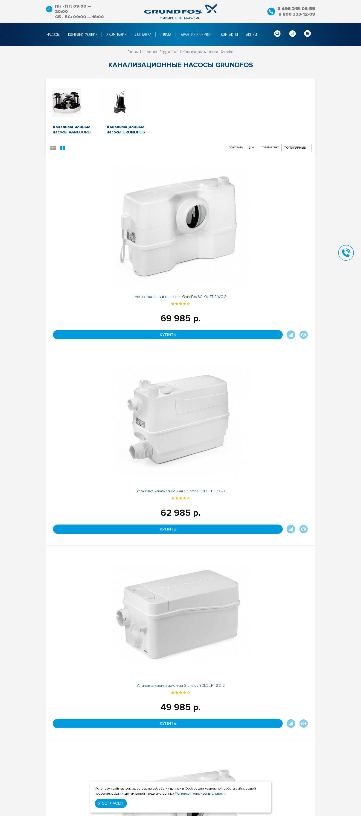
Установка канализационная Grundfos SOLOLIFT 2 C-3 (147, 227)
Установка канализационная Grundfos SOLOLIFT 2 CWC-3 (79, 354)
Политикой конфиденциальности (200, 794)
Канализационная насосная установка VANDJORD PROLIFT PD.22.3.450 (214, 484)
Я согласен (110, 803)
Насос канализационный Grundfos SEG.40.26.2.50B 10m (79, 482)
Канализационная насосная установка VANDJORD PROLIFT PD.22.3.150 (147, 484)
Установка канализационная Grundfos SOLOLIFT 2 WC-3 (79, 227)
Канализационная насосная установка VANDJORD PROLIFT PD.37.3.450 (281, 484)
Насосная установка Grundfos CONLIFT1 (147, 354)
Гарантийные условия (143, 813)
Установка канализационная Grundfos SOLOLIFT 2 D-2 (214, 227)
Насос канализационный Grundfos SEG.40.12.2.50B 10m (214, 354)
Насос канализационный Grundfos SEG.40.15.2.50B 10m (281, 354)
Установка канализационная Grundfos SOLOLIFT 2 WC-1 (281, 227)
